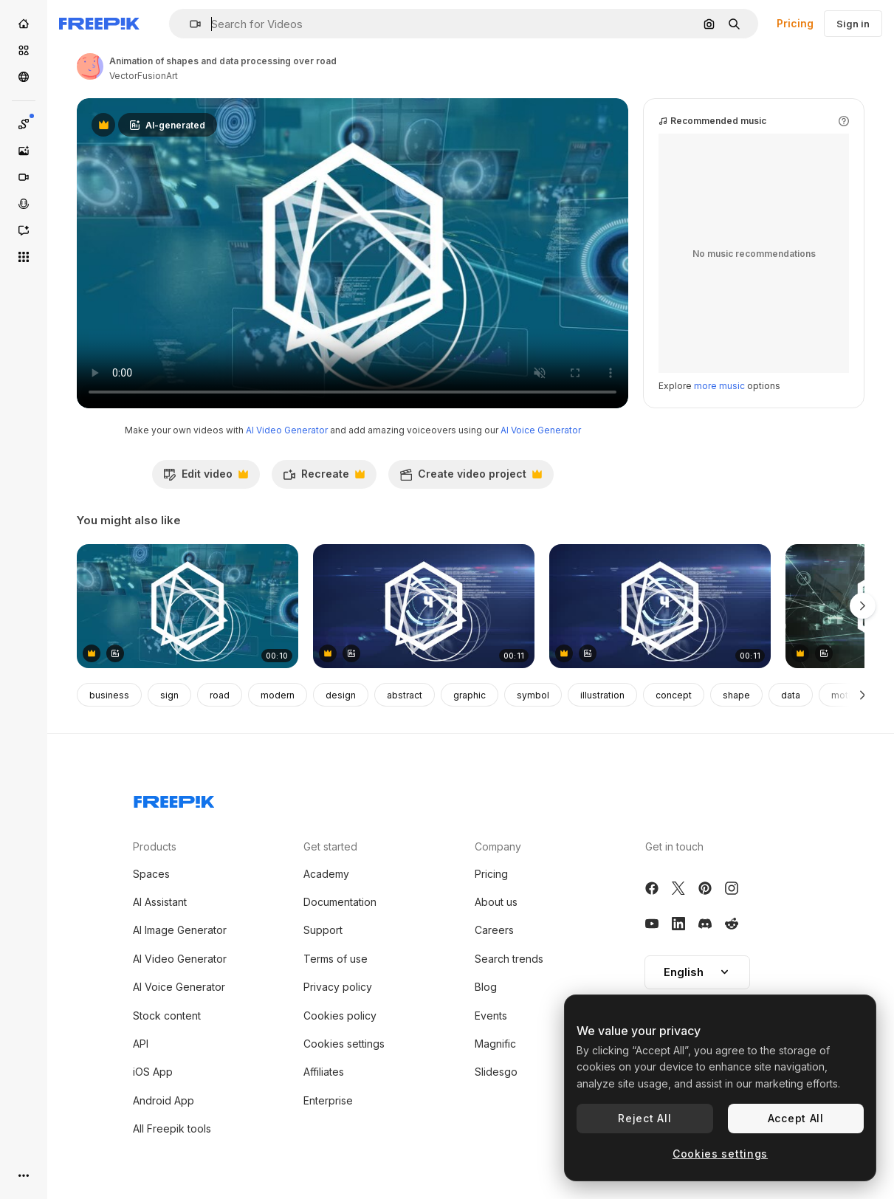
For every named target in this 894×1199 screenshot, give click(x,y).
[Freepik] (99, 24)
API (140, 1043)
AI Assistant (160, 902)
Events (491, 1015)
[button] (189, 24)
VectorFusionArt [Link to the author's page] (143, 75)
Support (323, 930)
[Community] (23, 77)
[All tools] (23, 257)
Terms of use (335, 958)
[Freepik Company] (174, 799)
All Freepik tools (172, 1128)
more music (719, 385)
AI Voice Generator (541, 430)
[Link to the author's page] (90, 66)
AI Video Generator (287, 430)
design (341, 695)
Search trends (509, 958)
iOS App (153, 1071)
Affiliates (323, 1071)
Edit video (205, 477)
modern (278, 695)
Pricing (795, 23)
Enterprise (328, 1100)
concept (674, 695)
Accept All (796, 1118)
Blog (486, 986)
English (697, 972)
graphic (469, 695)
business (109, 695)
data (790, 695)
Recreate (324, 477)
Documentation (339, 902)
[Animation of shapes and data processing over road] (187, 606)
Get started (330, 846)
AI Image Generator (180, 930)
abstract (404, 695)
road (220, 695)
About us (496, 902)
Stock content (167, 1015)
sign (169, 695)
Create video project (470, 477)
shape (736, 695)
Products (154, 846)
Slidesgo (496, 1071)
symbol (533, 695)
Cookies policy (339, 1015)
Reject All (644, 1118)
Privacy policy (337, 986)
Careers (494, 930)
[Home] (23, 23)
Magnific (495, 1043)
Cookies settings (344, 1043)
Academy (326, 874)
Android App (163, 1100)
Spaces (151, 874)
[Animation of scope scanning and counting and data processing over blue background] (423, 606)
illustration (602, 695)
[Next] (863, 695)
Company (498, 846)
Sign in (853, 24)
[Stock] (23, 50)
